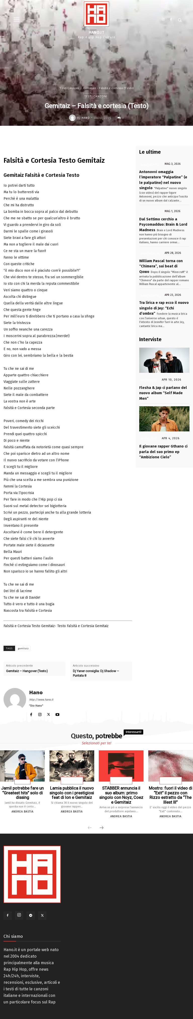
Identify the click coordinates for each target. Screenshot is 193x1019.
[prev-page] (90, 821)
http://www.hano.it (41, 699)
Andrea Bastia (22, 810)
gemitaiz (23, 648)
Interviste (148, 369)
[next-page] (101, 821)
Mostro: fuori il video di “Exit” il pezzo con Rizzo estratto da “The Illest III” (170, 792)
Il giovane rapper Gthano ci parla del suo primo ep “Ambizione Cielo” (160, 431)
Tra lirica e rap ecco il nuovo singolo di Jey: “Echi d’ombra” (161, 297)
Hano (86, 117)
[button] (179, 20)
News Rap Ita (148, 165)
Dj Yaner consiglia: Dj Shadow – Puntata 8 (96, 673)
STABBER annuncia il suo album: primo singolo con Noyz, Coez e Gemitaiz (121, 792)
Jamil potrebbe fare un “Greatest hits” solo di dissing (22, 792)
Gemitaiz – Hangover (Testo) (27, 671)
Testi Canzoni (69, 88)
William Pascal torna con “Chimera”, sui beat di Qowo (158, 258)
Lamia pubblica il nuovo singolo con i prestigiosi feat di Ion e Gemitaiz (71, 792)
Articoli (22, 782)
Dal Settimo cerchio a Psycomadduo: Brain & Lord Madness (160, 219)
